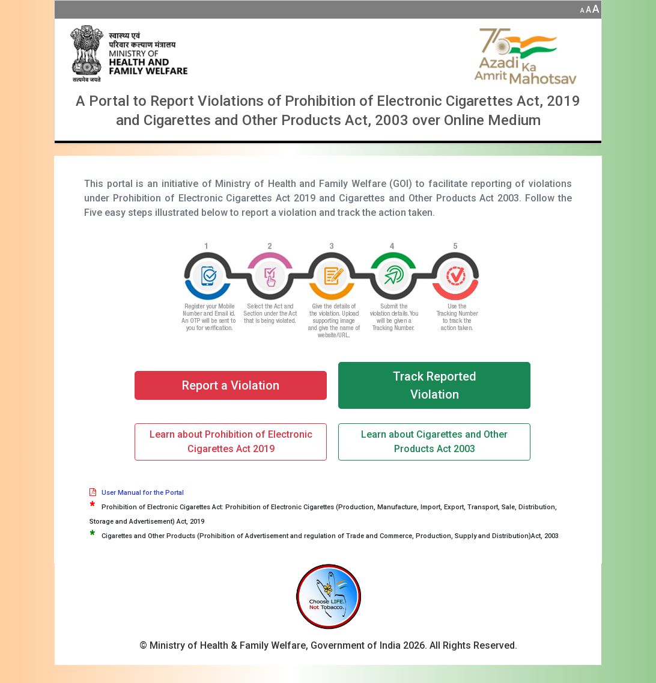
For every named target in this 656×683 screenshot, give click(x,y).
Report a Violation (230, 385)
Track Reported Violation (434, 385)
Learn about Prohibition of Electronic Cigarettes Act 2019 (231, 442)
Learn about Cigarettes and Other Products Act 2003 (434, 442)
